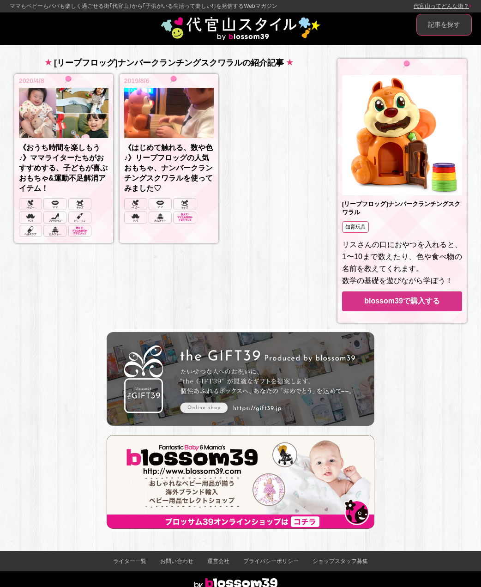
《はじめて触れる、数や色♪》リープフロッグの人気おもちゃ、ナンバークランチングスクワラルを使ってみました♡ (168, 168)
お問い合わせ (176, 561)
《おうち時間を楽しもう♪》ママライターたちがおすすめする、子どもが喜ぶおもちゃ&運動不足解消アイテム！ (63, 168)
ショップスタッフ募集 (340, 561)
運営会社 (218, 561)
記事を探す (444, 24)
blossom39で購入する (402, 301)
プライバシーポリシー (271, 561)
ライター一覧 (129, 561)
